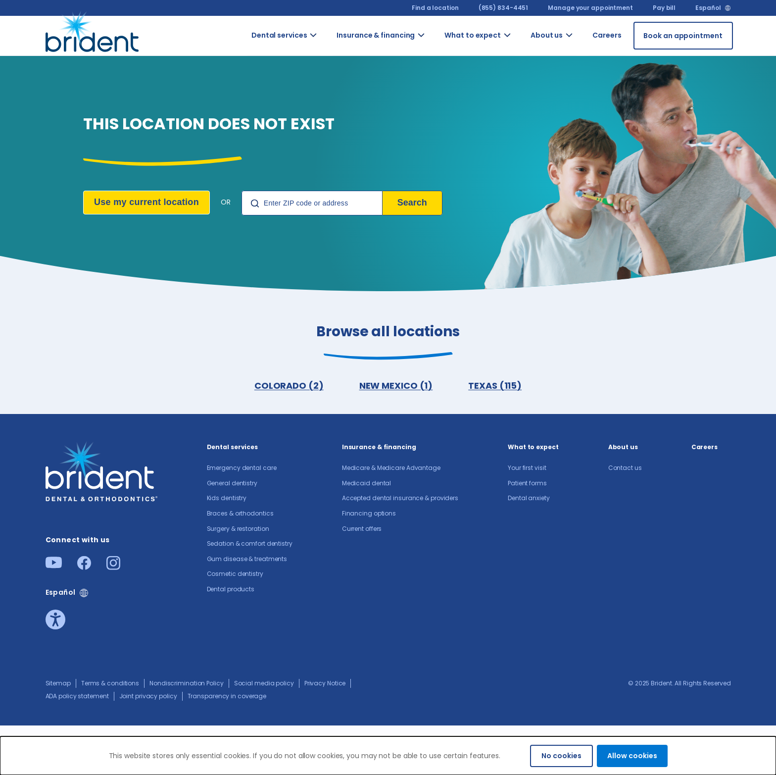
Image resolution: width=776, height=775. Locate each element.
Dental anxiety (529, 498)
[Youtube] (54, 565)
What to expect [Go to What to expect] (472, 35)
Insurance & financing (379, 447)
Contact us (625, 468)
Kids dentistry (227, 498)
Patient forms (527, 483)
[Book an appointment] (683, 36)
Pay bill (664, 7)
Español (708, 7)
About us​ (623, 447)
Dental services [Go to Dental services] (279, 35)
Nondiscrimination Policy (186, 683)
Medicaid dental (366, 483)
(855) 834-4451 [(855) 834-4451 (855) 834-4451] (504, 7)
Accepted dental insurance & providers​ (400, 498)
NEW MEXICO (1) (396, 385)
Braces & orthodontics (240, 513)
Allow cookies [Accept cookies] (632, 756)
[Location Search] (312, 203)
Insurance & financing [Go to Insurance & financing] (376, 35)
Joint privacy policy (148, 696)
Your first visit (527, 468)
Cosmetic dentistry (235, 573)
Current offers (362, 528)
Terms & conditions (110, 683)
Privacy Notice (325, 683)
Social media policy (264, 683)
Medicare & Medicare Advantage (391, 468)
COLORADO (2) (289, 385)
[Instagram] (113, 567)
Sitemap (58, 683)
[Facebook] (84, 567)
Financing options (369, 513)
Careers (704, 447)
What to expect (533, 447)
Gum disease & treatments (247, 559)
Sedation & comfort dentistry (249, 543)
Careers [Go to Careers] (606, 35)
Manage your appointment (590, 7)
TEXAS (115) (495, 385)
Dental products (231, 589)
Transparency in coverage (227, 696)
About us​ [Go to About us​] (547, 35)
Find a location (435, 7)
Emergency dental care (242, 468)
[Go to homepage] (94, 35)
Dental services (232, 447)
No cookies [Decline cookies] (561, 756)
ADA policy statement (77, 696)
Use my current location (146, 202)
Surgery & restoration (238, 528)
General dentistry (232, 483)
